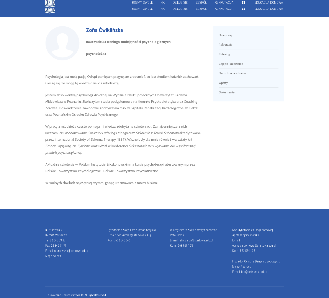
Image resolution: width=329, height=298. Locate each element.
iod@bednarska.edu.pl (254, 272)
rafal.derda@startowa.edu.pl (196, 240)
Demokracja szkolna (232, 73)
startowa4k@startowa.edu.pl (71, 250)
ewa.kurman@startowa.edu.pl (134, 235)
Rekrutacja (225, 45)
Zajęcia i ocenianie (231, 64)
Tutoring (224, 54)
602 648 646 (122, 240)
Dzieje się (225, 35)
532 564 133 (247, 250)
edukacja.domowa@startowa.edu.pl (254, 245)
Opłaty (223, 83)
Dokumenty (227, 92)
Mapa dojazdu (53, 256)
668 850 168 (185, 245)
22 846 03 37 (57, 240)
